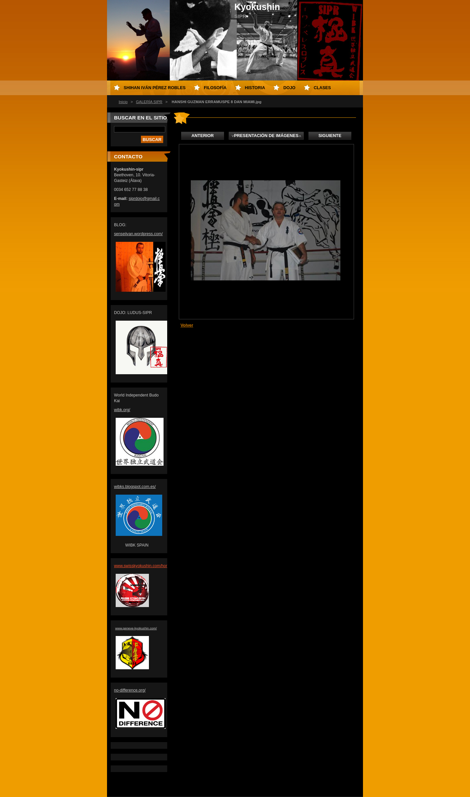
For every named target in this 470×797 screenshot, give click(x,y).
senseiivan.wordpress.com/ (138, 234)
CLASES (322, 87)
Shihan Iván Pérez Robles (154, 87)
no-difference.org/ (130, 690)
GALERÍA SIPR (149, 102)
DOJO (289, 87)
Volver (186, 325)
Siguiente (329, 135)
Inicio (123, 102)
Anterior (202, 135)
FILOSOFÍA (215, 87)
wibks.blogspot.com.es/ (135, 486)
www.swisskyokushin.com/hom (141, 565)
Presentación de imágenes (266, 135)
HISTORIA (255, 87)
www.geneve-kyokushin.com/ (136, 628)
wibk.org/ (122, 409)
